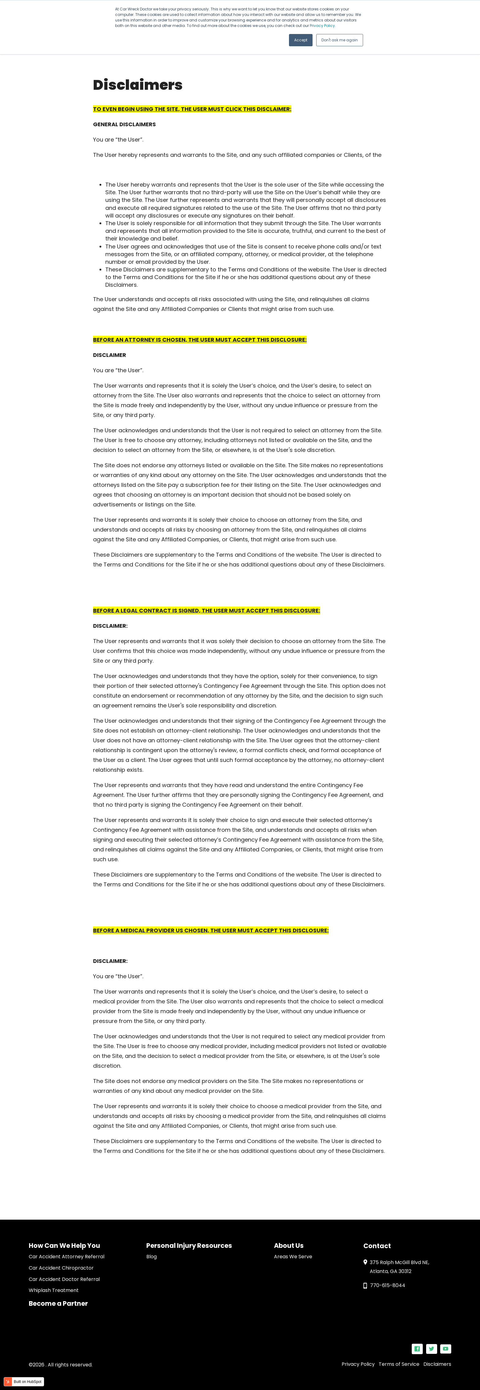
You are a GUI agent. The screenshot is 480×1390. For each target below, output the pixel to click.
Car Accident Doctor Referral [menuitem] (64, 1279)
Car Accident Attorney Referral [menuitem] (66, 1256)
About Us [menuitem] (289, 1245)
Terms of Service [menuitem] (399, 1364)
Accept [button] (300, 40)
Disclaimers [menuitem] (437, 1364)
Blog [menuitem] (151, 1256)
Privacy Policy (322, 25)
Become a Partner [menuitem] (58, 1303)
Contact (377, 1245)
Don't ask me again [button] (339, 40)
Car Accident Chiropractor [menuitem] (61, 1267)
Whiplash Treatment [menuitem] (54, 1290)
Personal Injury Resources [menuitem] (189, 1245)
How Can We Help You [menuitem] (64, 1245)
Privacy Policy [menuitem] (358, 1364)
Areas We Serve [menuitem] (293, 1256)
